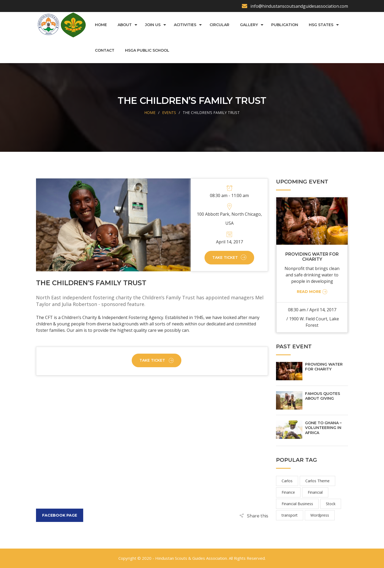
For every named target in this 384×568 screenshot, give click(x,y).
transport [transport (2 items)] (290, 515)
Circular (219, 24)
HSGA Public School (147, 50)
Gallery (249, 24)
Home (101, 24)
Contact (104, 50)
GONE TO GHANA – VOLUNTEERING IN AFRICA (323, 427)
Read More (313, 291)
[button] (253, 516)
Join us (152, 24)
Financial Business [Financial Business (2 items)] (297, 503)
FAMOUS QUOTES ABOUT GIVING (322, 396)
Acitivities (185, 24)
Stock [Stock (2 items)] (330, 503)
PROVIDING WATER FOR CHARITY (312, 257)
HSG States (321, 24)
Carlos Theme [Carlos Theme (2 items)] (317, 480)
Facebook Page (59, 515)
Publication (284, 24)
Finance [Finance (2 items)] (288, 492)
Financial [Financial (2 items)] (315, 492)
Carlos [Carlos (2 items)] (287, 480)
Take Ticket (229, 257)
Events (169, 112)
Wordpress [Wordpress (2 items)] (319, 515)
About (124, 24)
